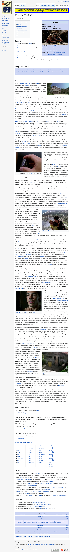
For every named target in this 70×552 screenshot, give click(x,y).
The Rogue (50, 481)
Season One (40, 516)
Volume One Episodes (24, 531)
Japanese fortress (62, 203)
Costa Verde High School (24, 479)
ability (26, 312)
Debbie (40, 458)
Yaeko (61, 193)
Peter (18, 43)
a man (29, 491)
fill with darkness (46, 282)
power (65, 197)
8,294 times (31, 547)
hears (26, 85)
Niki (18, 52)
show (67, 516)
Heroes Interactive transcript (55, 54)
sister (34, 312)
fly (24, 217)
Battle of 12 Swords (58, 487)
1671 (53, 145)
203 (25, 18)
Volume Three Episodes (42, 531)
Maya (18, 56)
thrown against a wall (58, 298)
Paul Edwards (56, 48)
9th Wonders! (46, 240)
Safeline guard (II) (37, 71)
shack (55, 373)
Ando (32, 60)
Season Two (40, 518)
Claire (18, 48)
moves (38, 233)
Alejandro (19, 58)
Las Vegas (19, 102)
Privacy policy (18, 549)
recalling (54, 164)
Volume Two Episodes (33, 531)
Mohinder (19, 46)
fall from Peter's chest (62, 300)
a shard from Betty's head (28, 343)
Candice (33, 111)
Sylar (16, 109)
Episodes (35, 536)
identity (30, 43)
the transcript (43, 504)
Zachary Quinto (39, 473)
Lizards (55, 50)
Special (27, 493)
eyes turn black (32, 276)
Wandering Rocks (23, 83)
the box (37, 357)
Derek (38, 69)
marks (28, 381)
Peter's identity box (46, 483)
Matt (16, 131)
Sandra (48, 121)
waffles (58, 121)
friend (32, 173)
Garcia (34, 69)
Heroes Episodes (27, 536)
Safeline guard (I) (28, 71)
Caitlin (59, 166)
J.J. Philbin (56, 45)
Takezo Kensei (56, 60)
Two (54, 24)
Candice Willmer (22, 429)
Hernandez (29, 69)
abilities (26, 258)
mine (37, 410)
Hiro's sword (26, 143)
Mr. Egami (41, 448)
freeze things (43, 329)
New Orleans (20, 256)
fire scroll (28, 254)
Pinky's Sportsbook (44, 69)
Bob (37, 240)
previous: (22, 514)
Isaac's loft (29, 240)
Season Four (40, 527)
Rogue (21, 477)
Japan (18, 248)
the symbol (30, 371)
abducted (46, 491)
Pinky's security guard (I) (55, 69)
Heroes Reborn (40, 529)
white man (32, 182)
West (33, 48)
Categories (19, 536)
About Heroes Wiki (26, 549)
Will (29, 85)
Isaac (19, 242)
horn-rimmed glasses (38, 491)
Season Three (40, 525)
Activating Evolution (27, 121)
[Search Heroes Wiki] (62, 5)
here (53, 508)
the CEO (24, 141)
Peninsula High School (59, 495)
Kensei (40, 452)
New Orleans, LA (19, 69)
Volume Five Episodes (60, 531)
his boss (49, 140)
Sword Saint (46, 489)
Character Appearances (23, 443)
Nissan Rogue (19, 288)
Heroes (56, 9)
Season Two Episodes (45, 536)
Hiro (18, 60)
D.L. (41, 104)
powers (42, 256)
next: (62, 514)
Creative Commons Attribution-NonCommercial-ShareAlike (40, 544)
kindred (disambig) (38, 506)
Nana (25, 69)
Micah (23, 52)
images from (39, 502)
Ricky (30, 83)
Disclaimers (34, 549)
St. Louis (19, 383)
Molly (29, 131)
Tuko (32, 225)
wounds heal (58, 156)
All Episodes (45, 533)
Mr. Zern (41, 187)
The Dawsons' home (46, 71)
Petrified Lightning (31, 485)
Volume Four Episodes (51, 531)
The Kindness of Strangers (59, 52)
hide (67, 518)
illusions (64, 114)
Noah (37, 121)
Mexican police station (57, 71)
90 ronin (37, 207)
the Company (36, 135)
